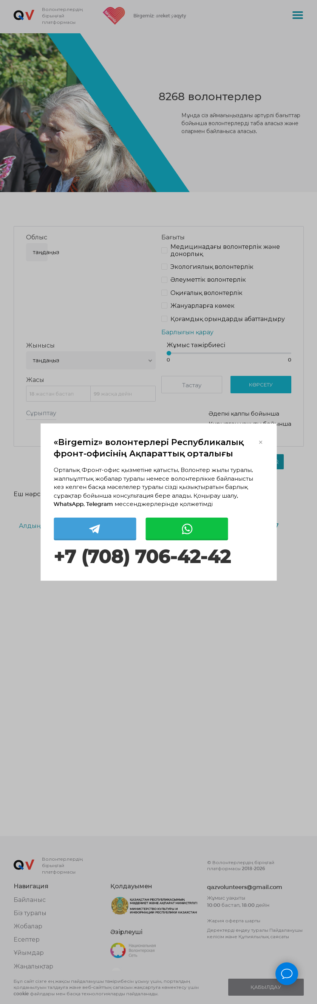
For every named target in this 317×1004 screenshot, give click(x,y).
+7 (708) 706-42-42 (142, 556)
